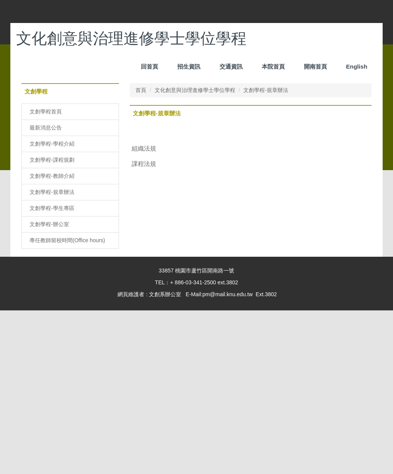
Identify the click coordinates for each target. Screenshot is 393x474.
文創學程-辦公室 (49, 388)
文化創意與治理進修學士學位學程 (195, 254)
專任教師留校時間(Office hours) (67, 404)
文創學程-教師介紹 (52, 339)
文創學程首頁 (46, 275)
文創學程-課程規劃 (52, 323)
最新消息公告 (46, 291)
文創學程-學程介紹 (52, 307)
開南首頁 (315, 66)
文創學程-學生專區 (52, 372)
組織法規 (144, 311)
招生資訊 (231, 66)
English (356, 66)
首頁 (140, 254)
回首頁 (191, 66)
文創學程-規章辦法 (52, 356)
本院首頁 (273, 66)
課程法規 (144, 327)
